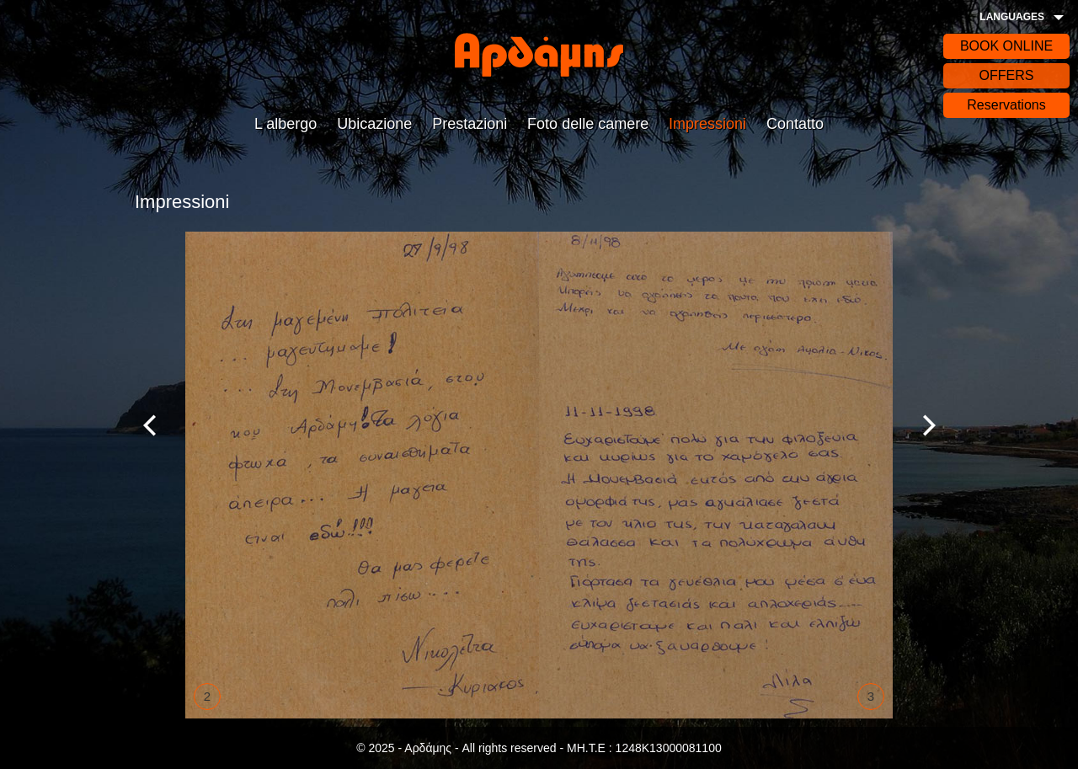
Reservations (1006, 105)
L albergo (285, 123)
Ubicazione (374, 123)
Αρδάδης (539, 54)
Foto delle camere (587, 123)
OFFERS (1006, 75)
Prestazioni (469, 123)
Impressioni (707, 123)
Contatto (795, 123)
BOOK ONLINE (1006, 46)
